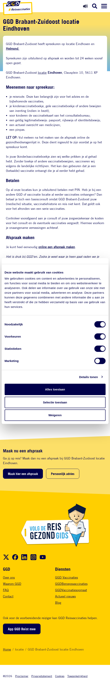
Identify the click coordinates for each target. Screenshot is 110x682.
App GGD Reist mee (22, 629)
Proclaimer (21, 676)
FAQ (6, 590)
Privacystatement (41, 676)
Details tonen (88, 376)
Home (7, 649)
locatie (42, 73)
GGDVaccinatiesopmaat (71, 590)
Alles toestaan (55, 389)
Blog (58, 603)
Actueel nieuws (65, 596)
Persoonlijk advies (62, 474)
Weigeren (55, 415)
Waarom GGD (12, 584)
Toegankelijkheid (77, 676)
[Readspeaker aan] (85, 6)
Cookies (59, 676)
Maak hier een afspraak (23, 474)
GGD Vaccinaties (66, 577)
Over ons (9, 577)
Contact (8, 596)
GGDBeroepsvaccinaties (71, 584)
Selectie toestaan (55, 402)
